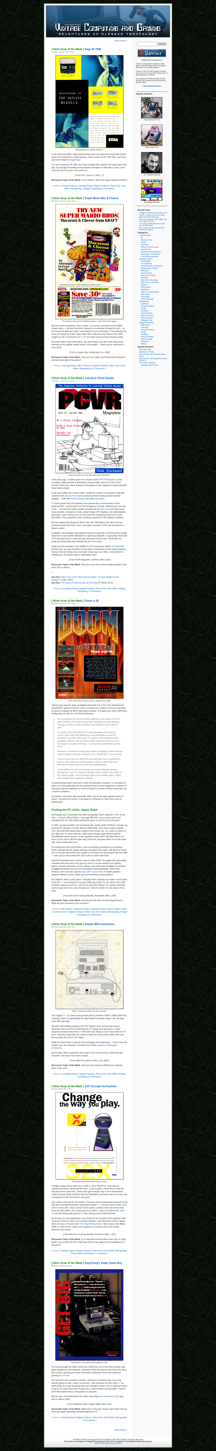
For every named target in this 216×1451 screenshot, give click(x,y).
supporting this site (143, 73)
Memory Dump (146, 273)
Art (142, 238)
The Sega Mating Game (91, 1224)
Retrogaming (76, 188)
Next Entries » (121, 41)
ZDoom (74, 885)
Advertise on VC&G (146, 352)
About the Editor (145, 349)
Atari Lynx (104, 509)
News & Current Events (149, 247)
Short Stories (146, 287)
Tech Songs (145, 294)
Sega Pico (74, 160)
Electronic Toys (146, 240)
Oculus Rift (119, 546)
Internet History (113, 909)
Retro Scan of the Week (106, 588)
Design (143, 308)
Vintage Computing (91, 188)
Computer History (69, 186)
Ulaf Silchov (145, 297)
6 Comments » (95, 1077)
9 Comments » (99, 368)
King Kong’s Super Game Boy (86, 1263)
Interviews (144, 245)
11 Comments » (95, 915)
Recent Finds (146, 249)
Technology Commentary (82, 1253)
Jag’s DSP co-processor (92, 872)
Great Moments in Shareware (152, 266)
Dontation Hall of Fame (149, 365)
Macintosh (145, 341)
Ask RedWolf (146, 261)
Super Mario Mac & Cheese (84, 198)
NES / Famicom (84, 365)
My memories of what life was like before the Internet (151, 229)
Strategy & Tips (146, 320)
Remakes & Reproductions (151, 252)
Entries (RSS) (99, 1443)
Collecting (144, 304)
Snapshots (145, 289)
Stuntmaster (96, 541)
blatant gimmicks (96, 498)
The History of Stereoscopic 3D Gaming (79, 583)
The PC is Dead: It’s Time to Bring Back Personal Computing (152, 216)
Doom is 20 (75, 600)
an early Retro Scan (110, 1396)
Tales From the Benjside (150, 292)
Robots (143, 344)
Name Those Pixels (148, 275)
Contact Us (156, 60)
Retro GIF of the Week (149, 280)
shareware (111, 708)
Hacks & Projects (147, 315)
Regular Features (101, 186)
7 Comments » (101, 1253)
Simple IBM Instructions (83, 924)
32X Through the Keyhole (83, 1086)
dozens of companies (74, 496)
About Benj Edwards (152, 86)
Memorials (145, 271)
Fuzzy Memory (146, 264)
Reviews (144, 285)
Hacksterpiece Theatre (149, 268)
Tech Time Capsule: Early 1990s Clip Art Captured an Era (153, 220)
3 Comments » (95, 591)
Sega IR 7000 (76, 49)
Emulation (144, 311)
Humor (143, 242)
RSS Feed (147, 60)
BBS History (66, 909)
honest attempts (78, 498)
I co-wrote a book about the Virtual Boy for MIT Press (152, 224)
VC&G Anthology (147, 299)
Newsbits (144, 278)
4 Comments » (108, 188)
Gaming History (85, 186)
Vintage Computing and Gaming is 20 (153, 213)
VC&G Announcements (149, 256)
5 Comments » (90, 1420)
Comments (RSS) (115, 1443)
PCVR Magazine (108, 479)
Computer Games (81, 909)
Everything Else (145, 235)
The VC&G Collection (147, 363)
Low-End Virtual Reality (82, 378)
